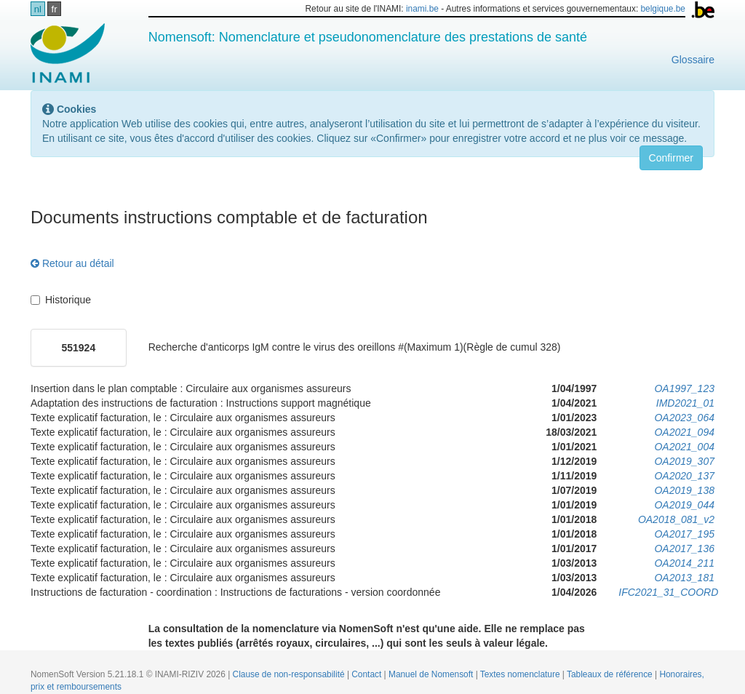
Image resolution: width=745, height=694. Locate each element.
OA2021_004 (684, 446)
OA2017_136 (684, 548)
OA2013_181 (684, 577)
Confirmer (671, 158)
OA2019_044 (684, 505)
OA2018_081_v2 (676, 519)
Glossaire (693, 59)
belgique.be (662, 9)
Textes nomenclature (521, 674)
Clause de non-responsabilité (290, 674)
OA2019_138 (684, 490)
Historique (61, 300)
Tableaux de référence (611, 674)
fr (54, 9)
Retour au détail (72, 263)
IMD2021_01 (685, 403)
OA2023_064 (684, 417)
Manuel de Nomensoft (432, 674)
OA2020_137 (684, 476)
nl (37, 9)
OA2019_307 (684, 461)
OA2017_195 (684, 534)
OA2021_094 (684, 432)
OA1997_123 (684, 388)
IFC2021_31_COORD (668, 592)
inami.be (422, 9)
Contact (367, 674)
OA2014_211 (684, 563)
